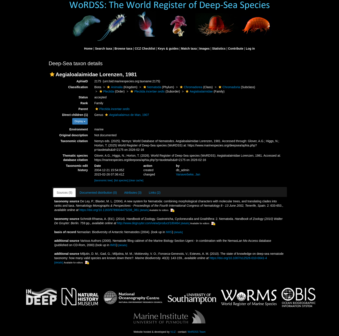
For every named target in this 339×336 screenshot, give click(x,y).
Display (80, 121)
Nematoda (151, 87)
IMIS (169, 232)
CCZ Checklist (145, 48)
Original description (73, 135)
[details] (144, 210)
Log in (250, 48)
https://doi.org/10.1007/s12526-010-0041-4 (238, 258)
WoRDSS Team (197, 331)
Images (204, 48)
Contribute (235, 48)
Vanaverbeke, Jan (188, 174)
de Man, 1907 (126, 115)
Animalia (114, 87)
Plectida (106, 91)
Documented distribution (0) (98, 192)
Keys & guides (168, 48)
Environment (78, 129)
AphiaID (82, 81)
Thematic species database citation (75, 158)
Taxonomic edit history (77, 168)
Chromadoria (228, 87)
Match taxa (189, 48)
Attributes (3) (132, 192)
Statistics (218, 48)
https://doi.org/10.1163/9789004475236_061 (109, 210)
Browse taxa (123, 48)
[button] (52, 74)
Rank (84, 103)
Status (83, 97)
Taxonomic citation (74, 141)
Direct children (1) (75, 115)
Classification (78, 87)
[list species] (121, 180)
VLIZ (173, 331)
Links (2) (154, 192)
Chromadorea (190, 87)
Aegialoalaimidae (199, 91)
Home (88, 48)
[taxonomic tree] (103, 180)
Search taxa (103, 48)
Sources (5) (64, 192)
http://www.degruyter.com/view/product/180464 (148, 223)
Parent (83, 109)
